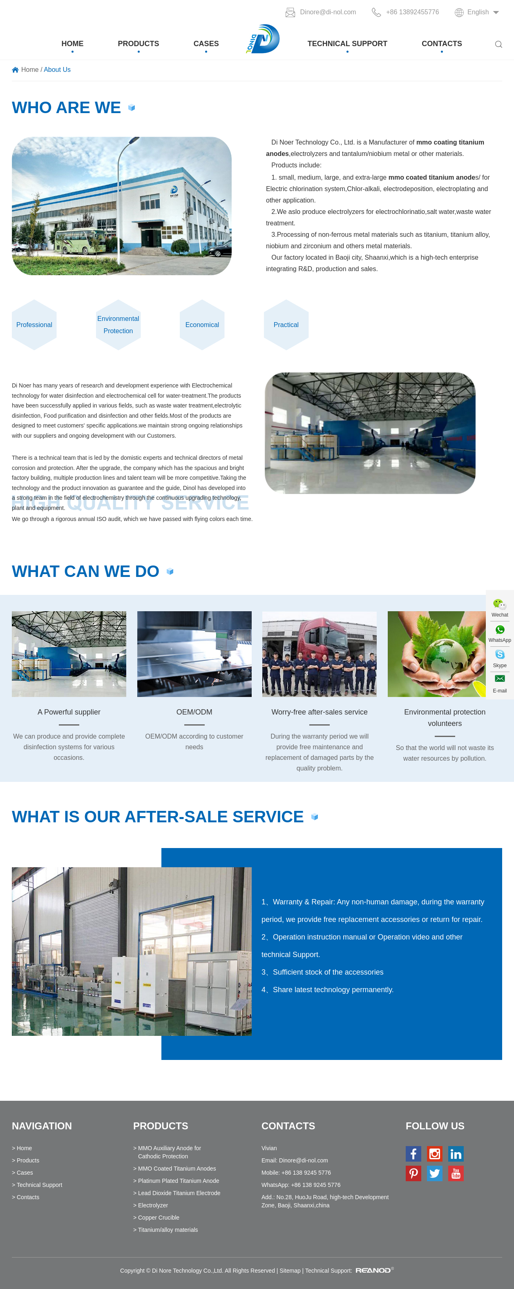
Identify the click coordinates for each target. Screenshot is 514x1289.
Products (138, 44)
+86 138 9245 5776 (315, 1185)
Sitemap (289, 1270)
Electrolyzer (153, 1205)
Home (73, 44)
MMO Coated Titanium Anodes (177, 1168)
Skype (500, 665)
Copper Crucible (158, 1217)
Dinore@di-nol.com (328, 12)
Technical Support (348, 44)
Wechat (500, 615)
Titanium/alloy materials (168, 1230)
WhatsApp (500, 640)
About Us (57, 69)
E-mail (500, 691)
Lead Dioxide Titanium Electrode (179, 1193)
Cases (206, 44)
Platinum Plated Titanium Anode (178, 1181)
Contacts (442, 44)
